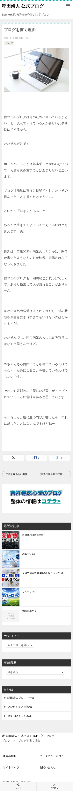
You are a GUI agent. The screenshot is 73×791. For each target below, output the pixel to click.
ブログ (9, 43)
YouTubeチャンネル (19, 715)
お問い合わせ (48, 767)
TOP (22, 735)
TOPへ (55, 786)
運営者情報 (10, 756)
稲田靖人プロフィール (21, 697)
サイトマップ (11, 767)
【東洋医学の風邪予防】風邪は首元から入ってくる (55, 474)
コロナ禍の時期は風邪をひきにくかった (43, 572)
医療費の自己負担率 (32, 535)
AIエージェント (30, 553)
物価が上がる (29, 610)
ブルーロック (29, 591)
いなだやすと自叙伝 (19, 706)
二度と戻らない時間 (17, 474)
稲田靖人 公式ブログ (23, 5)
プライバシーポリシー (53, 756)
